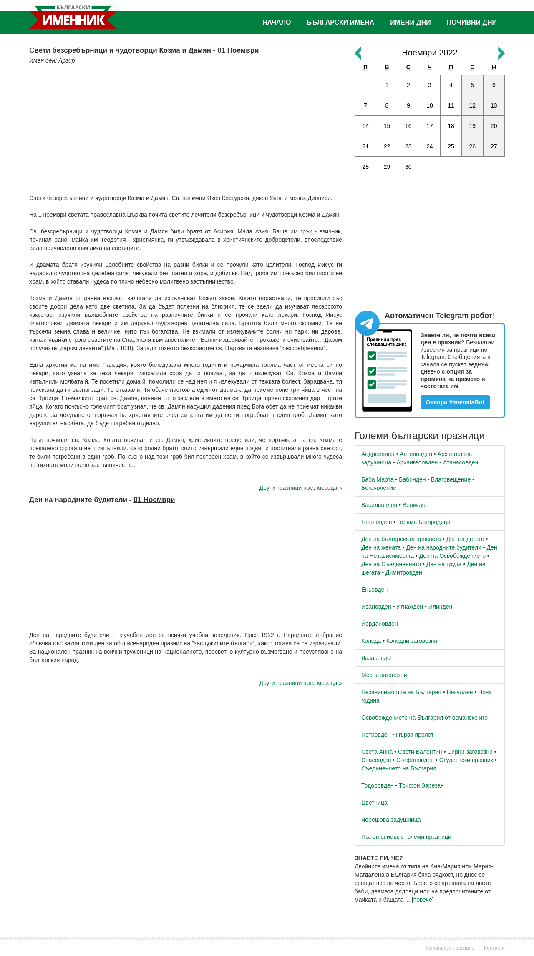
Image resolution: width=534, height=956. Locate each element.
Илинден (440, 606)
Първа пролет (414, 734)
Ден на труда (444, 564)
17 (429, 126)
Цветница (374, 802)
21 (365, 146)
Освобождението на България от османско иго (424, 717)
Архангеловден (417, 462)
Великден (415, 505)
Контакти (494, 948)
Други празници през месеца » (300, 487)
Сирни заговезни (470, 751)
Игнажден (409, 606)
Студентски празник (466, 760)
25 (451, 146)
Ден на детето (465, 539)
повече (422, 899)
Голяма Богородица (424, 522)
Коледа (371, 640)
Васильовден (379, 505)
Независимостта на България (401, 692)
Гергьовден (376, 522)
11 (451, 105)
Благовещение (451, 479)
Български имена (341, 22)
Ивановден (376, 606)
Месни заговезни (384, 675)
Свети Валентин (420, 751)
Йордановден (379, 623)
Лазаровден (377, 658)
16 (408, 126)
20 (494, 126)
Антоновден (416, 454)
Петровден (375, 734)
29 (387, 166)
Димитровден (403, 572)
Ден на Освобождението (452, 555)
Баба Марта (377, 479)
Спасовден (376, 760)
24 (429, 146)
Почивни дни (472, 22)
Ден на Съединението (391, 564)
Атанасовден (461, 462)
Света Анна (377, 751)
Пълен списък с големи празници (406, 836)
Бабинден (412, 479)
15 (387, 126)
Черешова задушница (391, 819)
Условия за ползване (450, 948)
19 (472, 126)
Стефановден (415, 760)
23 (408, 146)
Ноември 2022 (429, 52)
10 (429, 105)
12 (472, 105)
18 (451, 126)
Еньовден (374, 589)
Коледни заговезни (411, 640)
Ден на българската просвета (401, 539)
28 (365, 166)
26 (472, 146)
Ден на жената (381, 547)
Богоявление (378, 487)
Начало (276, 22)
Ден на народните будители (443, 547)
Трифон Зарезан (421, 785)
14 (365, 126)
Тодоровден (377, 785)
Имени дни (410, 22)
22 (387, 146)
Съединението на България (398, 768)
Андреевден (378, 454)
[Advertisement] (185, 127)
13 (494, 105)
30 (408, 166)
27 (494, 146)
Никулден (460, 692)
